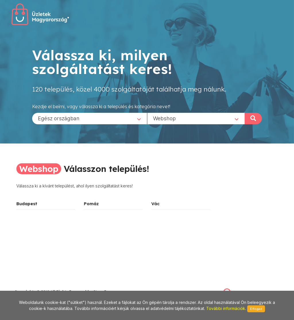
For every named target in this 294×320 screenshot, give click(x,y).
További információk (225, 308)
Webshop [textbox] (164, 118)
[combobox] (89, 118)
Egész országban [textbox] (59, 118)
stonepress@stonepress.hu (37, 285)
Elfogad (256, 309)
